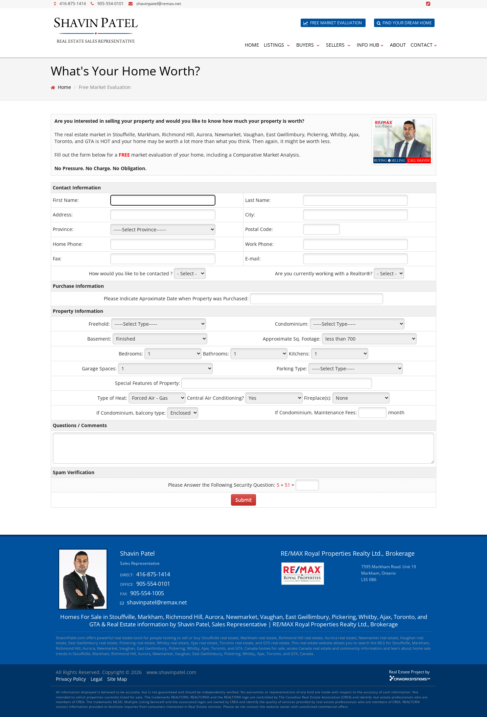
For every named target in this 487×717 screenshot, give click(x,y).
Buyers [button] (308, 45)
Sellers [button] (339, 45)
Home (252, 45)
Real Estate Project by (409, 671)
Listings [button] (278, 45)
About (398, 45)
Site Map (117, 679)
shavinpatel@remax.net (158, 3)
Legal (96, 679)
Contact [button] (425, 45)
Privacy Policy (71, 679)
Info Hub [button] (371, 45)
